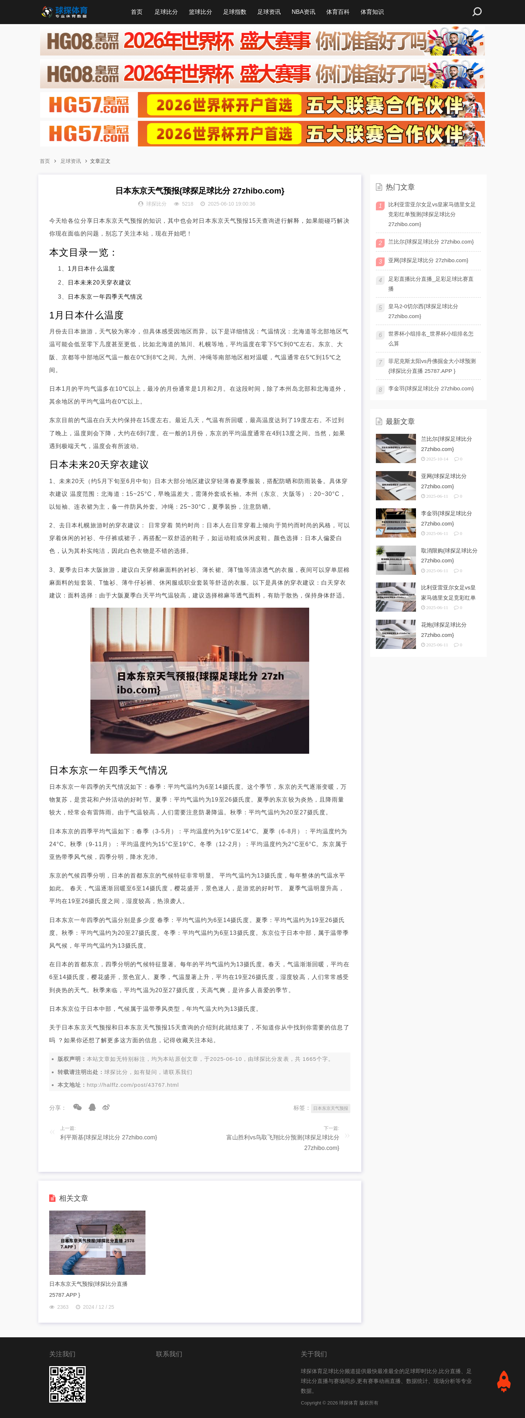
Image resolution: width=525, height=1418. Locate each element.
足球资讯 (269, 12)
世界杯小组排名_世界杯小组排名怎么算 (430, 338)
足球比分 (166, 12)
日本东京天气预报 (330, 1108)
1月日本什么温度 (91, 268)
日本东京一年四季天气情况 (105, 297)
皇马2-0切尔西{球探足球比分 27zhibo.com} (423, 311)
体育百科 (338, 12)
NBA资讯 (303, 12)
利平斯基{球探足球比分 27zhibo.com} (108, 1137)
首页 (137, 12)
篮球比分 (200, 12)
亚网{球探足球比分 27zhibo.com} (428, 260)
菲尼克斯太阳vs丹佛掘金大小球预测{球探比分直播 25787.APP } (432, 366)
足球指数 (234, 12)
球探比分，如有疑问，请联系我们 (148, 1072)
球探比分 (265, 1059)
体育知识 (372, 12)
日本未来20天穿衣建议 (99, 282)
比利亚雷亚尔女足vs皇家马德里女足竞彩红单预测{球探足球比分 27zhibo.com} (432, 214)
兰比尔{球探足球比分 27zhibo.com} (431, 241)
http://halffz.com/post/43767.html (133, 1085)
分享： (58, 1108)
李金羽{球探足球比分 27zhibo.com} (431, 388)
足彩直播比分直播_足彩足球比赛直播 (430, 284)
